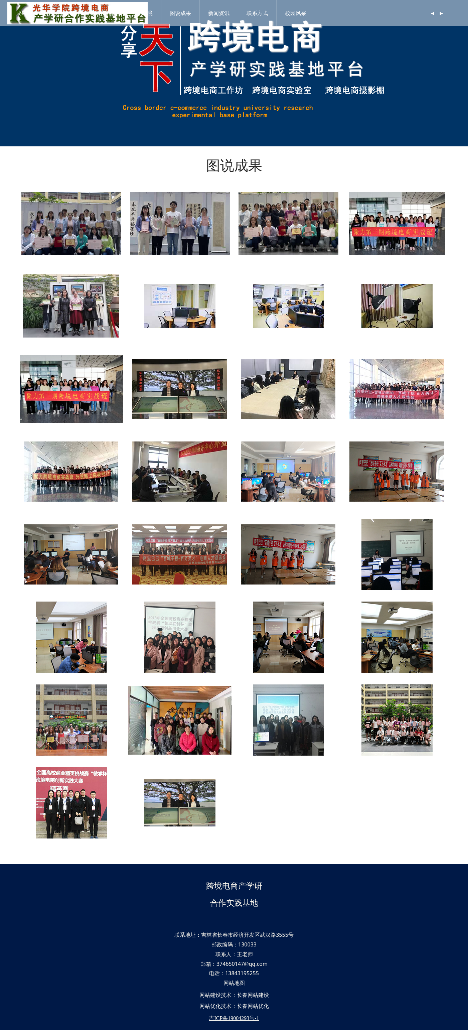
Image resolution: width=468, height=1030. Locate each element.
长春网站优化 (253, 1006)
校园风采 (298, 13)
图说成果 (182, 13)
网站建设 (210, 995)
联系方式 (259, 13)
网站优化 (210, 1006)
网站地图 (234, 983)
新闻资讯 (221, 13)
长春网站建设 (253, 995)
